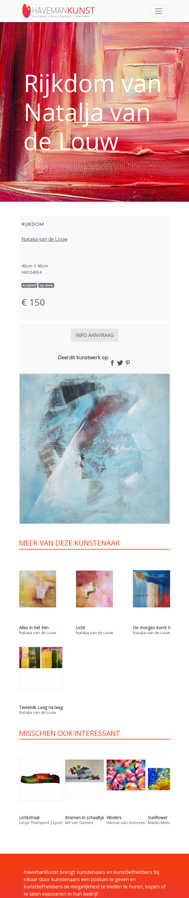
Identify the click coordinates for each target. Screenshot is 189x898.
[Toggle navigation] (158, 11)
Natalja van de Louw (44, 239)
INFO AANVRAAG (95, 335)
